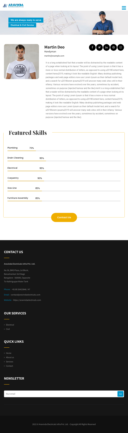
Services (9, 361)
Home (8, 353)
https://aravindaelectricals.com (27, 300)
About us (10, 357)
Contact (9, 365)
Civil (8, 329)
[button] (64, 217)
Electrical (10, 324)
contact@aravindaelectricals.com (25, 294)
